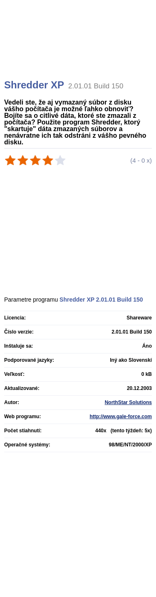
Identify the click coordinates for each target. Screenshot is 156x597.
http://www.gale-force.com (120, 416)
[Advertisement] (79, 50)
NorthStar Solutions (128, 402)
